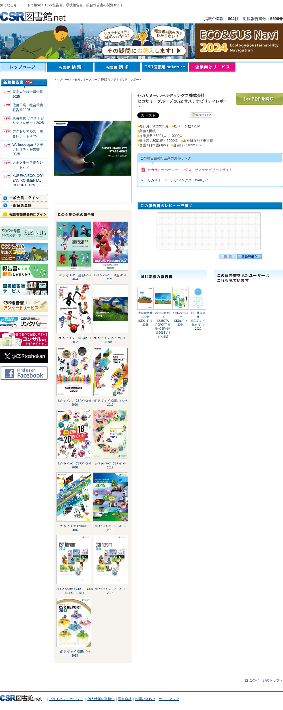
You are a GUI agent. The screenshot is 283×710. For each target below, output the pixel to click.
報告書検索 (71, 67)
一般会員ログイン (24, 197)
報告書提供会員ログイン (24, 214)
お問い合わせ (145, 699)
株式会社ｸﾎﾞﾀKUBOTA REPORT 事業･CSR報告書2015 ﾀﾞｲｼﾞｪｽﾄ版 (163, 324)
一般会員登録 (24, 205)
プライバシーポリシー (66, 699)
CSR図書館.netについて (165, 67)
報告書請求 (118, 67)
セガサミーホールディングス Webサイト (179, 180)
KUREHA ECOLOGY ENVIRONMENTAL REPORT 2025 (28, 180)
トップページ (23, 67)
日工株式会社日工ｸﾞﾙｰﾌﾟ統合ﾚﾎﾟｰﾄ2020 (198, 320)
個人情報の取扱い (101, 699)
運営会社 (125, 699)
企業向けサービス (212, 67)
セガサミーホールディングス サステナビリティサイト (189, 170)
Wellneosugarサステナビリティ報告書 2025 (27, 149)
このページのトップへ (266, 680)
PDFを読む (259, 99)
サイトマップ (169, 699)
